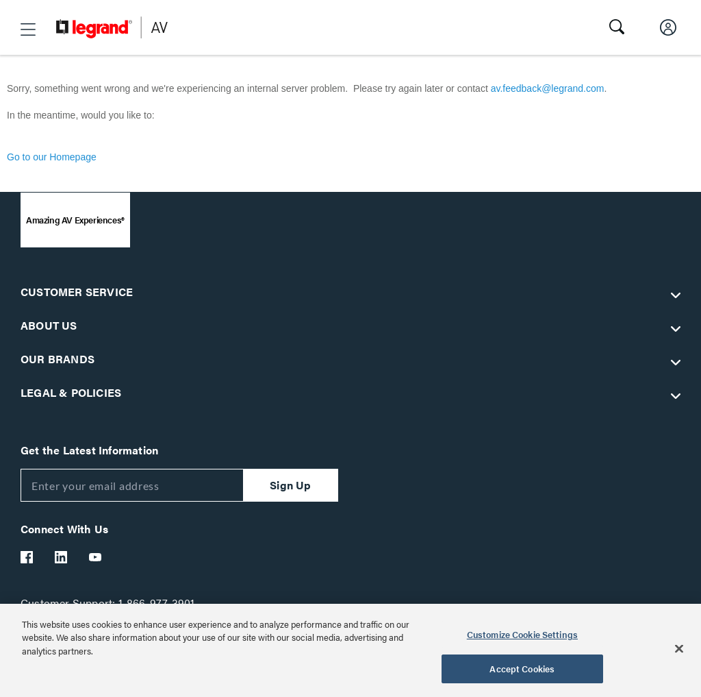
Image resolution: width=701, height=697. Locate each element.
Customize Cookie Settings (522, 634)
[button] (28, 29)
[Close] (679, 648)
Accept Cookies (522, 668)
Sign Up (290, 485)
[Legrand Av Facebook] (27, 557)
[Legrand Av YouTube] (96, 557)
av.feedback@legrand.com (547, 88)
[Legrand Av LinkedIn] (61, 557)
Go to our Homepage (52, 156)
